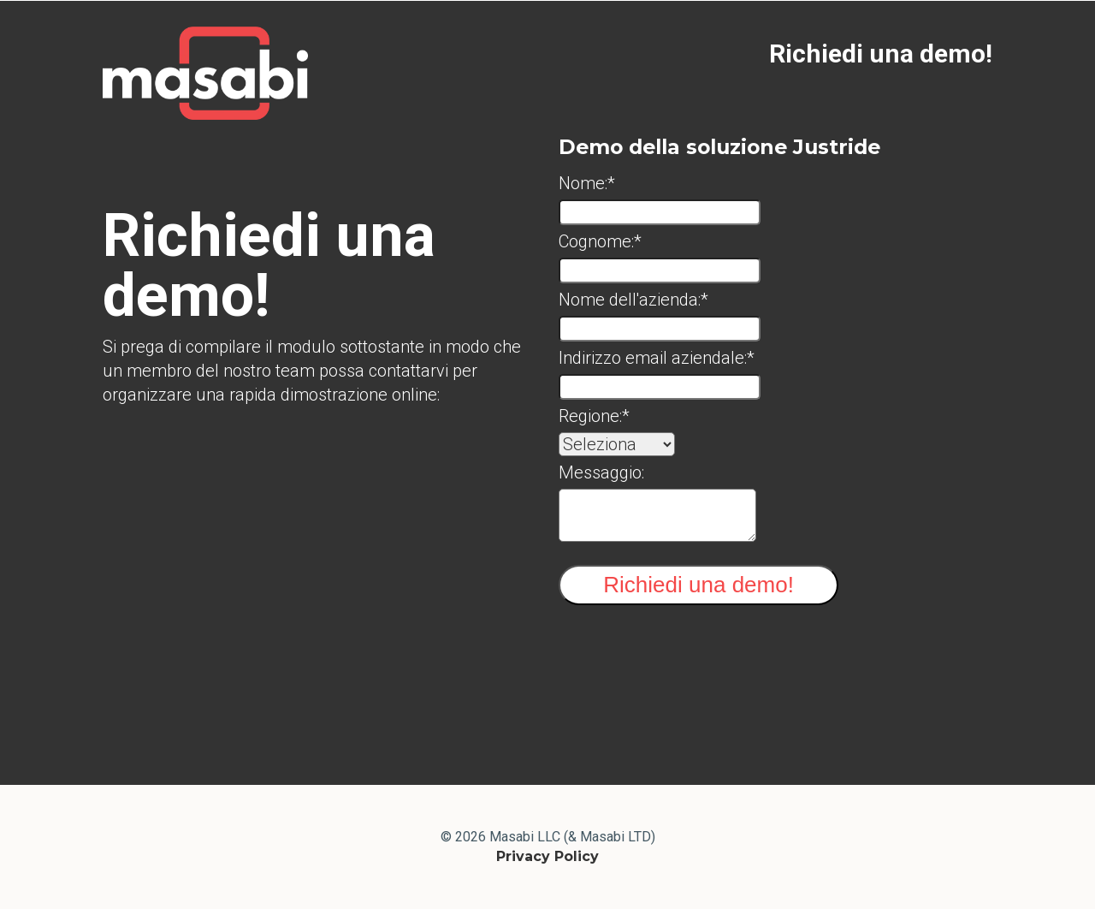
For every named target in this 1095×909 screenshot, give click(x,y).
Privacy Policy (547, 856)
